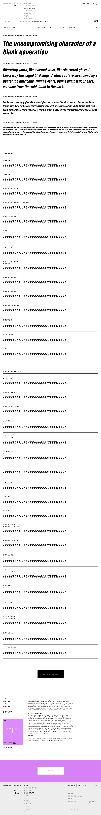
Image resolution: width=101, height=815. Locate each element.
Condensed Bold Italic (40, 21)
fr (93, 3)
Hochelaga (27, 13)
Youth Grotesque (29, 8)
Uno (25, 811)
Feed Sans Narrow (30, 5)
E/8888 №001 (28, 10)
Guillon (26, 15)
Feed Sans (27, 3)
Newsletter (71, 785)
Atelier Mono (28, 808)
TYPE (6, 4)
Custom (26, 806)
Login (88, 3)
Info (15, 7)
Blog (15, 8)
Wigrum (26, 16)
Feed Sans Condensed (31, 7)
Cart (83, 3)
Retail (14, 21)
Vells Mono (28, 18)
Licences (17, 793)
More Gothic (28, 20)
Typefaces (17, 4)
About (16, 790)
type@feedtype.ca (74, 801)
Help (15, 792)
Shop (15, 5)
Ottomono (27, 809)
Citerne (26, 12)
